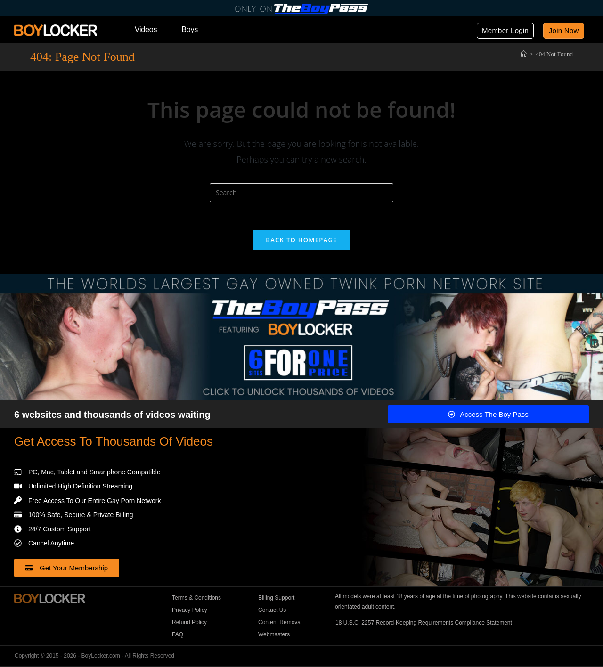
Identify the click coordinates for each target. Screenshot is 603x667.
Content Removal (280, 622)
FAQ (177, 635)
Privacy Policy (189, 610)
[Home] (524, 53)
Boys (189, 29)
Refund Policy (189, 622)
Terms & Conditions (196, 598)
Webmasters (274, 635)
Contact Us (272, 610)
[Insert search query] (301, 192)
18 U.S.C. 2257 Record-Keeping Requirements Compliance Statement (423, 622)
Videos (146, 29)
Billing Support (276, 598)
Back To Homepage (301, 240)
